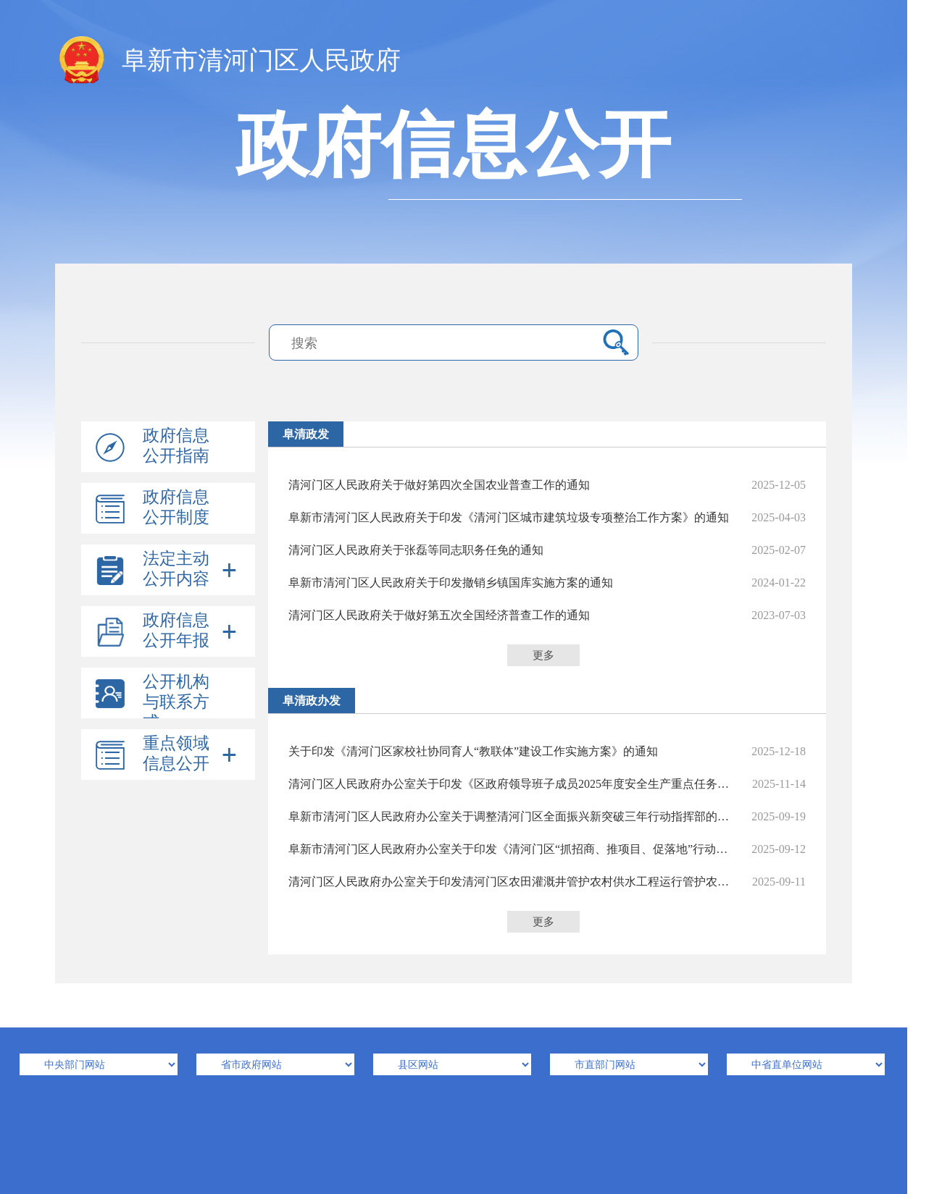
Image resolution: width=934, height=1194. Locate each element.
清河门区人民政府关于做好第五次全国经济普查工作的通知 (547, 615)
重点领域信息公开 (176, 753)
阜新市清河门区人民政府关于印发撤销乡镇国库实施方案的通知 (547, 582)
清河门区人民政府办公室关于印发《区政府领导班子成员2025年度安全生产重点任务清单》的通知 (547, 784)
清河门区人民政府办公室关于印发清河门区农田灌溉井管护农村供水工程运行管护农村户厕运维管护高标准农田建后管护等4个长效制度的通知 (547, 881)
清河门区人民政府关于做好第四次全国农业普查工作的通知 (547, 484)
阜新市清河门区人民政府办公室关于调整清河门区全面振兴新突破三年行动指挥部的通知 (547, 816)
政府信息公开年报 (176, 630)
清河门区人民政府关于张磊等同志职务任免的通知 (547, 550)
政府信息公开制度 (176, 507)
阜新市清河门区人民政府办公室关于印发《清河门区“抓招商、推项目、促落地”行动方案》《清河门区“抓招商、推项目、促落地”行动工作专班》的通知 (547, 849)
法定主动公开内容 (176, 569)
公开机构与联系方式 (176, 702)
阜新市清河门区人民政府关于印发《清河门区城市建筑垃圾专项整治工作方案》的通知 (547, 517)
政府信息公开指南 (176, 445)
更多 (543, 655)
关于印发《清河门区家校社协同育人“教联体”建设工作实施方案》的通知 (547, 751)
